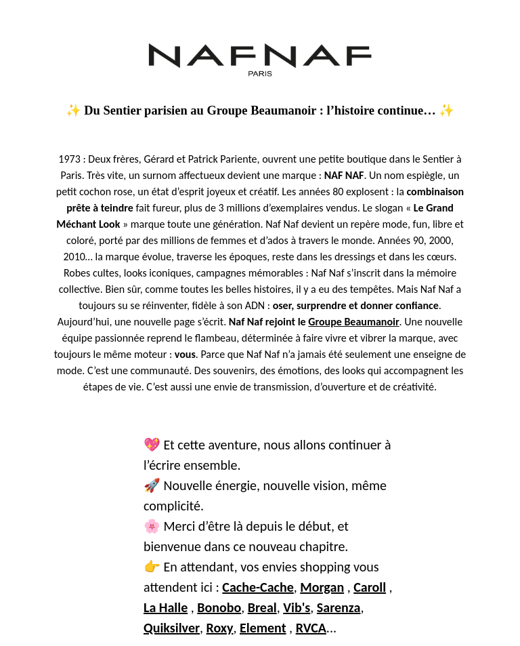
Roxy (220, 628)
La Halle (166, 607)
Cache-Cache (257, 587)
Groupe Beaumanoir (353, 321)
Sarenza (339, 607)
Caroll (369, 587)
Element (263, 628)
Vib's (296, 607)
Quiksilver (172, 628)
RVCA (311, 628)
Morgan (322, 587)
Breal (262, 607)
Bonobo (219, 607)
